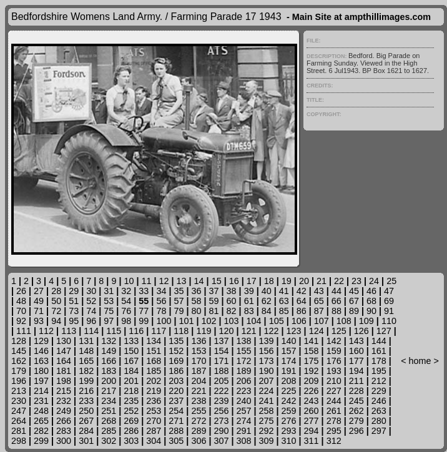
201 (131, 381)
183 (108, 371)
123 (294, 331)
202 (153, 381)
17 (252, 281)
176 (334, 361)
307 (221, 441)
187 (198, 371)
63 (284, 301)
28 (56, 291)
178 (378, 361)
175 (311, 361)
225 (289, 391)
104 (254, 321)
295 (334, 431)
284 (86, 431)
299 (41, 441)
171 (221, 361)
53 (109, 301)
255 (198, 411)
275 (266, 421)
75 (109, 311)
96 (91, 321)
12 (164, 281)
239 (221, 401)
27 (39, 291)
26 (21, 291)
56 (161, 301)
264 (18, 421)
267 (86, 421)
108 (343, 321)
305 (176, 441)
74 (91, 311)
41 (284, 291)
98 (126, 321)
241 (266, 401)
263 (378, 411)
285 (108, 431)
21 (322, 281)
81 (214, 311)
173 (266, 361)
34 (161, 291)
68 (371, 301)
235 (131, 401)
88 (336, 311)
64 (302, 301)
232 (63, 401)
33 (144, 291)
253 (153, 411)
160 (356, 351)
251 (108, 411)
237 (176, 401)
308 (243, 441)
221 (198, 391)
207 (266, 381)
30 (91, 291)
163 (41, 361)
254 (176, 411)
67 (354, 301)
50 (56, 301)
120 (226, 331)
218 (131, 391)
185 (153, 371)
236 (153, 401)
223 (243, 391)
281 (18, 431)
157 (289, 351)
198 (63, 381)
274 (243, 421)
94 (56, 321)
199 (86, 381)
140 (289, 341)
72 (56, 311)
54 (126, 301)
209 (311, 381)
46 (371, 291)
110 (388, 321)
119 (203, 331)
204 (198, 381)
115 (113, 331)
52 (91, 301)
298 (18, 441)
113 (68, 331)
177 (356, 361)
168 (153, 361)
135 (176, 341)
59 (214, 301)
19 (287, 281)
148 (86, 351)
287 (153, 431)
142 (334, 341)
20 (304, 281)
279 (356, 421)
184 (131, 371)
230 (18, 401)
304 (153, 441)
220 (176, 391)
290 (221, 431)
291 (243, 431)
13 (182, 281)
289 (198, 431)
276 (289, 421)
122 (271, 331)
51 (74, 301)
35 (179, 291)
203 (176, 381)
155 (243, 351)
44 (336, 291)
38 (232, 291)
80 (197, 311)
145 (18, 351)
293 (289, 431)
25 (391, 281)
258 (266, 411)
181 (63, 371)
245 (356, 401)
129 (41, 341)
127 (383, 331)
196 (18, 381)
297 (378, 431)
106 (299, 321)
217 (108, 391)
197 (41, 381)
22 (339, 281)
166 (108, 361)
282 (41, 431)
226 (311, 391)
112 (46, 331)
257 (243, 411)
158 (311, 351)
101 (186, 321)
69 (389, 301)
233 (86, 401)
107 (321, 321)
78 (161, 311)
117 (158, 331)
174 (289, 361)
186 (176, 371)
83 (249, 311)
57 (179, 301)
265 (41, 421)
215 (63, 391)
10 (129, 281)
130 (63, 341)
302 (108, 441)
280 (378, 421)
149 (108, 351)
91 (389, 311)
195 (378, 371)
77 (144, 311)
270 (153, 421)
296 (356, 431)
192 (311, 371)
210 (334, 381)
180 (41, 371)
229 (378, 391)
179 (18, 371)
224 (266, 391)
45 (354, 291)
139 (266, 341)
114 (91, 331)
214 (41, 391)
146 (41, 351)
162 (18, 361)
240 (243, 401)
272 (198, 421)
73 (74, 311)
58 (196, 301)
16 (234, 281)
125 (339, 331)
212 (378, 381)
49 (39, 301)
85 (284, 311)
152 (176, 351)
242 (289, 401)
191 (289, 371)
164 (63, 361)
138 (243, 341)
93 (39, 321)
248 (41, 411)
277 (311, 421)
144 (378, 341)
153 (198, 351)
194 (356, 371)
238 (198, 401)
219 (153, 391)
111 (23, 331)
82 (232, 311)
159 (334, 351)
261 (334, 411)
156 (266, 351)
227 (334, 391)
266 (63, 421)
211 (356, 381)
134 (153, 341)
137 (221, 341)
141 (311, 341)
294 (311, 431)
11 (146, 281)
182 (86, 371)
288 (176, 431)
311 (311, 441)
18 (269, 281)
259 (289, 411)
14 (199, 281)
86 (302, 311)
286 (131, 431)
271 (176, 421)
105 (276, 321)
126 (361, 331)
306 (198, 441)
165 (86, 361)
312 (334, 441)
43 (319, 291)
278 (334, 421)
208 (289, 381)
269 (131, 421)
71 (39, 311)
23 (356, 281)
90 (371, 311)
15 (217, 281)
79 (179, 311)
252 (131, 411)
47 (389, 291)
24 (374, 281)
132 (108, 341)
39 (249, 291)
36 (197, 291)
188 (221, 371)
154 (221, 351)
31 (109, 291)
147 (63, 351)
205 (221, 381)
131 (86, 341)
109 (366, 321)
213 (18, 391)
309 (266, 441)
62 (267, 301)
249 (63, 411)
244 (334, 401)
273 (221, 421)
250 (86, 411)
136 (198, 341)
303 (131, 441)
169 (176, 361)
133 (131, 341)
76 (126, 311)
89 (354, 311)
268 (108, 421)
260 (311, 411)
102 (209, 321)
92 (21, 321)
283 (63, 431)
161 (378, 351)
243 (311, 401)
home (420, 361)
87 (319, 311)
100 (163, 321)
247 (18, 411)
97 (109, 321)
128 (18, 341)
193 (334, 371)
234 (108, 401)
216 (86, 391)
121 (249, 331)
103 (231, 321)
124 (316, 331)
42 (302, 291)
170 (198, 361)
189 (243, 371)
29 (74, 291)
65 (319, 301)
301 (86, 441)
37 (214, 291)
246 (378, 401)
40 (267, 291)
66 (336, 301)
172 (243, 361)
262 (356, 411)
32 (126, 291)
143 (356, 341)
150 (131, 351)
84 (267, 311)
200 (108, 381)
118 (181, 331)
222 (221, 391)
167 (131, 361)
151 (153, 351)
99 (144, 321)
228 (356, 391)
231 (41, 401)
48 (21, 301)
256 (221, 411)
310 (289, 441)
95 (74, 321)
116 (136, 331)
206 (243, 381)
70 (21, 311)
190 (266, 371)
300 (63, 441)
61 (249, 301)
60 (232, 301)
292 (266, 431)
